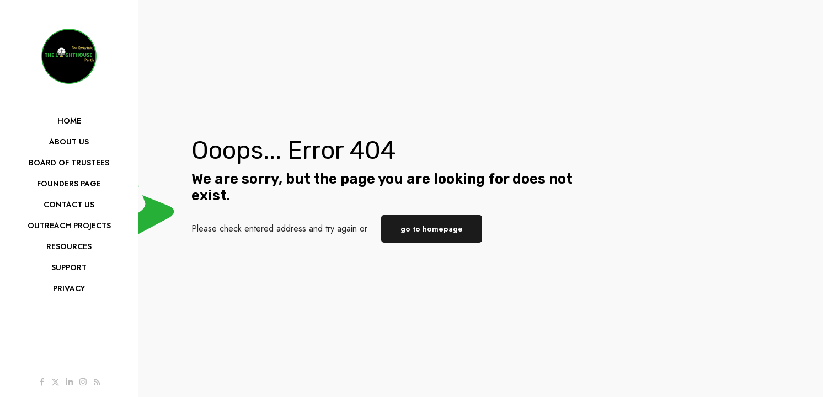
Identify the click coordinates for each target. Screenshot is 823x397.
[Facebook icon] (42, 382)
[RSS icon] (97, 382)
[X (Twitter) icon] (55, 382)
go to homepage (431, 228)
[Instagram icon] (83, 382)
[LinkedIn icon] (69, 382)
